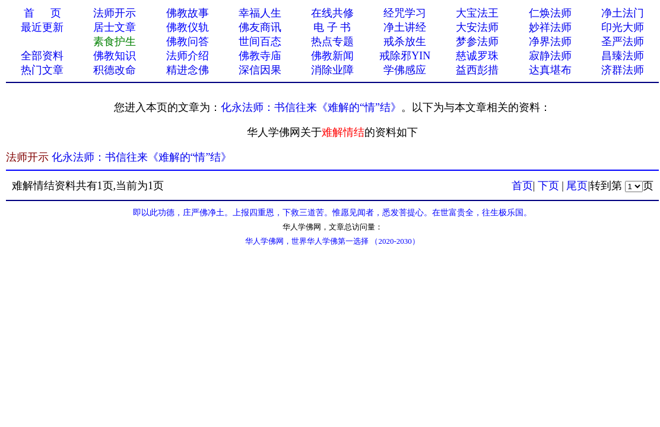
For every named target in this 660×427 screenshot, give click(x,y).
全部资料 (42, 56)
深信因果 (260, 70)
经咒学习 (404, 13)
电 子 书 (332, 27)
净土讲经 (404, 27)
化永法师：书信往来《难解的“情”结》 (311, 107)
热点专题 (332, 41)
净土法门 (622, 13)
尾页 (577, 186)
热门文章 (42, 70)
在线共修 (332, 13)
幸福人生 (260, 13)
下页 (548, 186)
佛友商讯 (260, 27)
